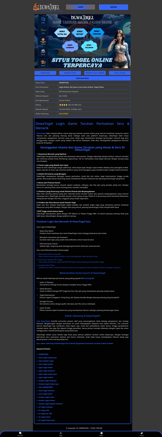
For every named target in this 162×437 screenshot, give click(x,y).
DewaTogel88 (88, 278)
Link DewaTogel (43, 321)
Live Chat (20, 434)
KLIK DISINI (63, 114)
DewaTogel (41, 133)
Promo (142, 434)
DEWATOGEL (64, 83)
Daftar (101, 434)
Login (60, 434)
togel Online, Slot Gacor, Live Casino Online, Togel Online (81, 87)
